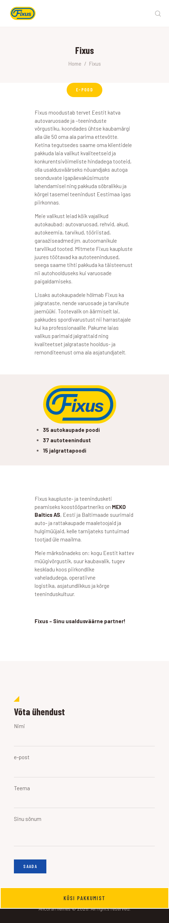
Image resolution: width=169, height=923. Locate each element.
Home (74, 63)
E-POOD (84, 89)
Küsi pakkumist (84, 898)
